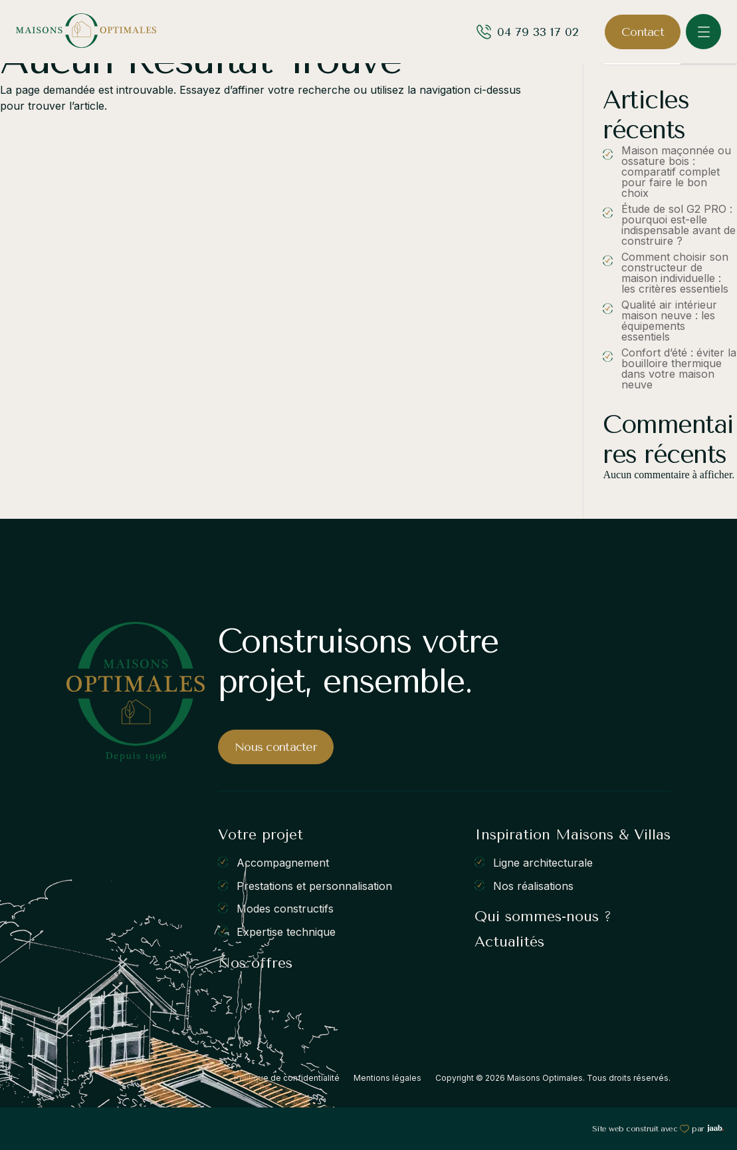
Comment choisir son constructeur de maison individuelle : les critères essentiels (674, 272)
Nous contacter (276, 747)
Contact (642, 32)
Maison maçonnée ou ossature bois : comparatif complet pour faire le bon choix (676, 172)
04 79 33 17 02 (537, 32)
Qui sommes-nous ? (542, 916)
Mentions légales (387, 1078)
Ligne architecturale (543, 862)
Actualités (509, 941)
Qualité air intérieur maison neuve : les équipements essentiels (669, 320)
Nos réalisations (533, 885)
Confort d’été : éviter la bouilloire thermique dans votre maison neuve (678, 368)
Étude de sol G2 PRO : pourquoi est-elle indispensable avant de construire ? (678, 224)
